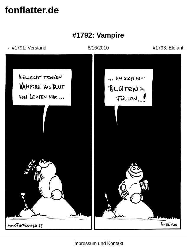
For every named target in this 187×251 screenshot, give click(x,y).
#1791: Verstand (29, 47)
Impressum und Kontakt (98, 243)
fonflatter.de (32, 10)
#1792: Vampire (98, 35)
